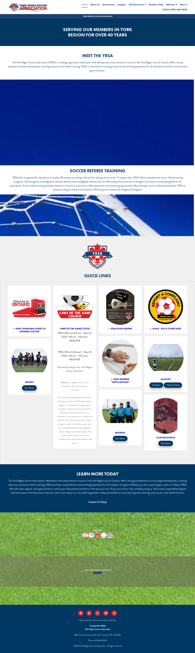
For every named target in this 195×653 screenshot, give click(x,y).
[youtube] (106, 613)
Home (85, 4)
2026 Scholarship (121, 328)
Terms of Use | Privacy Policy (104, 620)
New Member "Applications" (120, 380)
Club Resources (137, 4)
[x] (97, 613)
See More (29, 388)
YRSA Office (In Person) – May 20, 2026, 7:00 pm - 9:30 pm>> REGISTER (75, 355)
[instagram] (114, 613)
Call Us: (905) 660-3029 (174, 9)
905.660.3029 (100, 640)
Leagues (121, 4)
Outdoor (156, 385)
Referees (171, 4)
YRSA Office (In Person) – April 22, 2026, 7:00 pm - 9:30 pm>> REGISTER (75, 336)
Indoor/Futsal (173, 385)
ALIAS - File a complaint (166, 328)
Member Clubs (156, 4)
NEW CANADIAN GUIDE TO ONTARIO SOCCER (30, 330)
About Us (95, 4)
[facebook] (81, 613)
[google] (89, 613)
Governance (108, 4)
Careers (88, 620)
